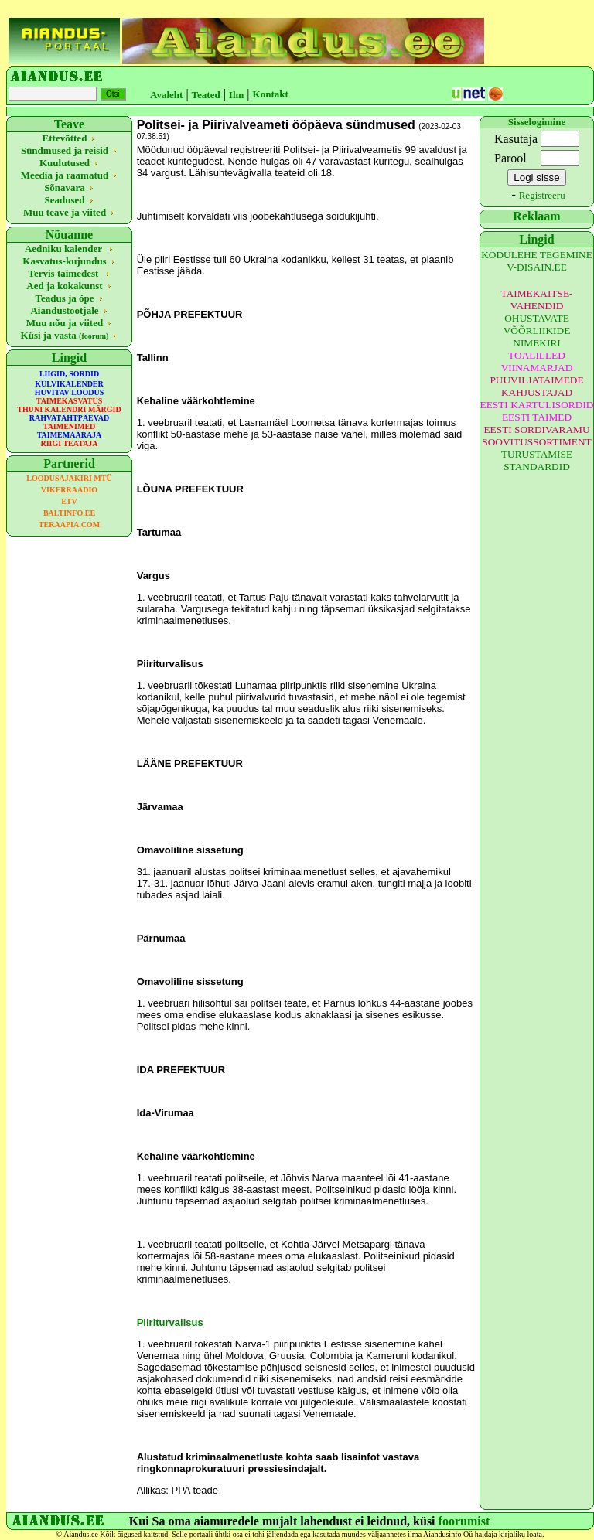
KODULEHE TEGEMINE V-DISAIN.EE (536, 261)
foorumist (464, 1521)
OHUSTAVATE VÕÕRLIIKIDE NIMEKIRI (537, 330)
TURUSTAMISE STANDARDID (536, 460)
